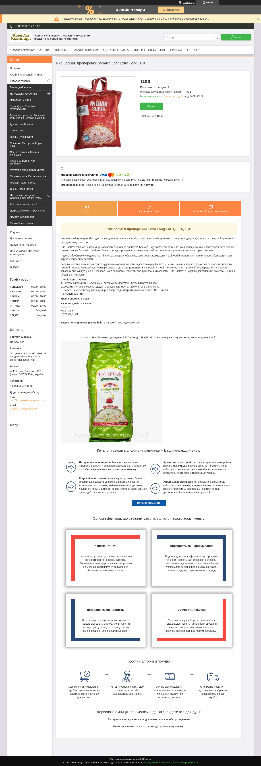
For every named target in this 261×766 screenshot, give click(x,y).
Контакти (15, 260)
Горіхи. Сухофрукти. (22, 136)
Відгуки (14, 266)
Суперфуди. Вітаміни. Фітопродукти (23, 107)
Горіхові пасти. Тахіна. (23, 182)
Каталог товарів (20, 80)
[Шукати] (216, 37)
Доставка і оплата (21, 238)
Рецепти (15, 232)
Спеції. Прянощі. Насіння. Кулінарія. (25, 153)
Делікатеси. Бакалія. (22, 124)
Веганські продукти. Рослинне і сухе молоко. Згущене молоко (28, 116)
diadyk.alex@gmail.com (23, 408)
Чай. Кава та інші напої (23, 204)
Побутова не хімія (20, 100)
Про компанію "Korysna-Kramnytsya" (25, 252)
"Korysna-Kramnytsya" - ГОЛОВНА (30, 49)
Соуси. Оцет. (17, 130)
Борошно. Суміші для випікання (22, 162)
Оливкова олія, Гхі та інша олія (28, 176)
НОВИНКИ (61, 49)
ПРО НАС (176, 49)
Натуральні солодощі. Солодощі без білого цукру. (26, 196)
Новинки (15, 68)
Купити (151, 106)
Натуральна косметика (23, 93)
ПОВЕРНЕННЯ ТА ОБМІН (149, 49)
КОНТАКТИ (193, 49)
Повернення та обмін (23, 244)
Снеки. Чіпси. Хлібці (22, 189)
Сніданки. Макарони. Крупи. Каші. (26, 144)
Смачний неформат (21, 223)
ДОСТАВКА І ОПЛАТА (116, 49)
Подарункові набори (22, 216)
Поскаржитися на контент (157, 762)
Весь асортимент (148, 502)
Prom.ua (147, 759)
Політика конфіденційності (185, 762)
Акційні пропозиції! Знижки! (27, 74)
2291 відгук (188, 2)
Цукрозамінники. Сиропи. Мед (27, 210)
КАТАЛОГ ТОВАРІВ (84, 49)
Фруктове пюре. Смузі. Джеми (27, 169)
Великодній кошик (20, 87)
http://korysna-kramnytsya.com (27, 400)
